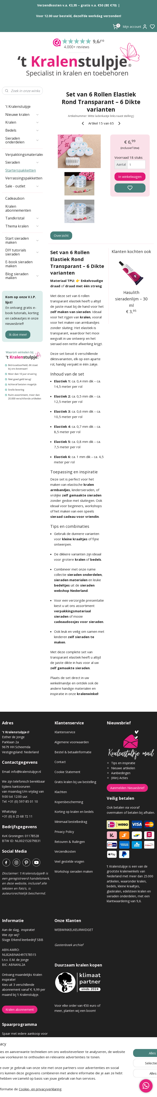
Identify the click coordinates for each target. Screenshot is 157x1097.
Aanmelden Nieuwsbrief (127, 788)
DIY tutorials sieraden (22, 252)
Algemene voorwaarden (71, 742)
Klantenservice (64, 732)
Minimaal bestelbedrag (70, 822)
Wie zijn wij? (10, 935)
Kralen (22, 122)
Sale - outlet (22, 186)
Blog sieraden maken (22, 275)
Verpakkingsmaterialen (24, 154)
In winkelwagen (129, 176)
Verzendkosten (65, 851)
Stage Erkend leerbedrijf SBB (22, 940)
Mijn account (135, 26)
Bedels (22, 130)
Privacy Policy (64, 832)
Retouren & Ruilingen (69, 842)
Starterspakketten (20, 170)
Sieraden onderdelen (22, 140)
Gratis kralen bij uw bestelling (75, 782)
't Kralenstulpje (18, 106)
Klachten (60, 792)
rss (103, 1089)
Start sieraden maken (22, 240)
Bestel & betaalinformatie (72, 752)
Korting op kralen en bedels (74, 812)
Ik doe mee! (18, 334)
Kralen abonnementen (18, 208)
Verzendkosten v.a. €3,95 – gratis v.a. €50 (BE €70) (77, 5)
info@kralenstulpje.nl (26, 772)
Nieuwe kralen (22, 114)
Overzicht (61, 235)
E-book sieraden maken (19, 263)
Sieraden (22, 162)
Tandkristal (22, 218)
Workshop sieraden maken (73, 871)
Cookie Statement (67, 772)
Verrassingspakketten (23, 178)
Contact (60, 762)
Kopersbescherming (68, 802)
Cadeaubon (14, 198)
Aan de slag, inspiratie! (18, 930)
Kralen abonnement (20, 1009)
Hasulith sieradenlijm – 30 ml (131, 299)
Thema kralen (22, 226)
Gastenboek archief (68, 945)
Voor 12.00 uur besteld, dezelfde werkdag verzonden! (78, 16)
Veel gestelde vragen (69, 861)
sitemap (94, 1089)
